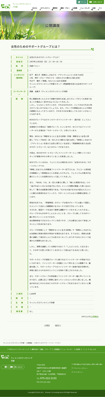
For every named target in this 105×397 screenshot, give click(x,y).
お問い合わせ (97, 2)
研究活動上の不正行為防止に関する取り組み (87, 364)
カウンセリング (44, 9)
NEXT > (58, 325)
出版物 (93, 9)
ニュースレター (84, 9)
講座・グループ (64, 9)
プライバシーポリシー (80, 368)
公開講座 (74, 9)
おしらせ (93, 349)
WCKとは (34, 9)
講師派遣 (54, 9)
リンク (100, 9)
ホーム (83, 2)
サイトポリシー (78, 372)
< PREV (47, 325)
